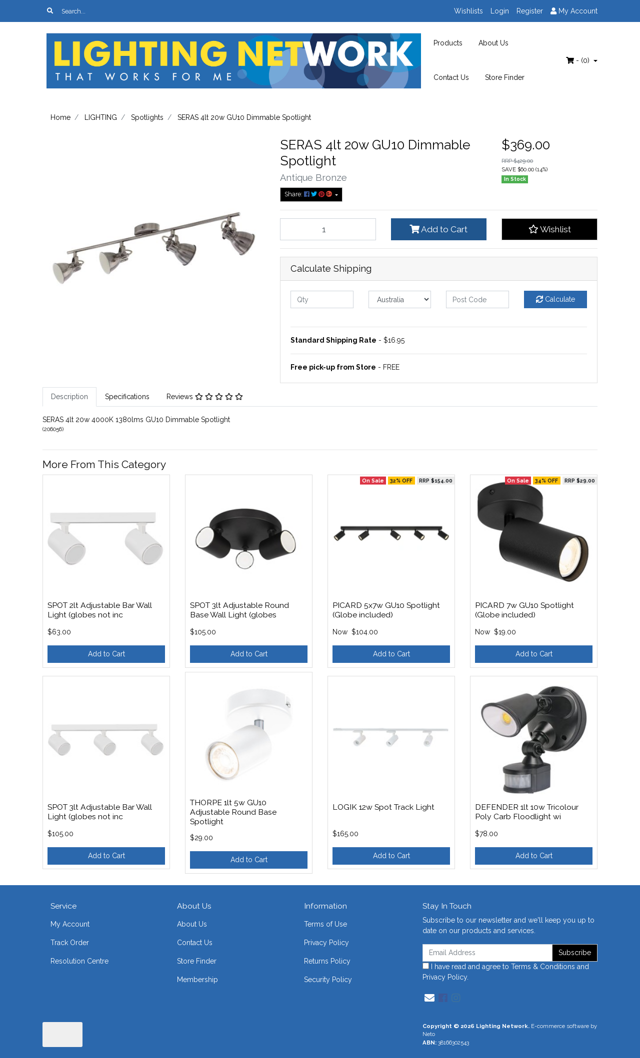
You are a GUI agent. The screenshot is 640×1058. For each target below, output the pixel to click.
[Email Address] (487, 953)
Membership (197, 980)
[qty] (322, 299)
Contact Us (451, 77)
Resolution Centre (79, 961)
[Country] (400, 299)
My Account (70, 924)
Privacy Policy (326, 943)
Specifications (127, 397)
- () (579, 60)
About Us (493, 43)
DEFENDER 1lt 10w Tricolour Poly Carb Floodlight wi (526, 811)
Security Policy (328, 980)
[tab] (69, 397)
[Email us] (429, 998)
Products (448, 43)
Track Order (69, 943)
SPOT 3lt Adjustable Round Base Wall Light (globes (239, 609)
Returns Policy (327, 961)
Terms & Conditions (543, 967)
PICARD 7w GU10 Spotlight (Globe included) (524, 609)
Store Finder (504, 77)
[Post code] (477, 299)
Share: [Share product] (309, 194)
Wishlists (468, 11)
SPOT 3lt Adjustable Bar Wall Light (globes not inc (100, 811)
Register (529, 11)
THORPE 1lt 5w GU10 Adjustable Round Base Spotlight (233, 812)
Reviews (204, 397)
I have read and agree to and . (505, 972)
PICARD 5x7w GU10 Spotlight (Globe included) (386, 609)
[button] (550, 229)
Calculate (555, 299)
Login (499, 11)
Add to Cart (439, 229)
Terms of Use (325, 924)
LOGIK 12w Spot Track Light (383, 807)
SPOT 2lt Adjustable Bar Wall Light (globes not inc (100, 609)
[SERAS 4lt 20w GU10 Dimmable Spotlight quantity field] (328, 229)
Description (69, 397)
